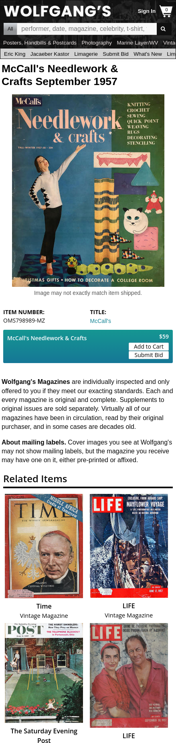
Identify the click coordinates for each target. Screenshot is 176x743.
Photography (96, 43)
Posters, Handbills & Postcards (40, 43)
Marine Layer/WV (137, 43)
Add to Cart (149, 346)
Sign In (147, 11)
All (10, 29)
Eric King (14, 54)
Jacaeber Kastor (49, 54)
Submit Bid (115, 54)
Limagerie (86, 54)
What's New (148, 54)
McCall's (100, 321)
